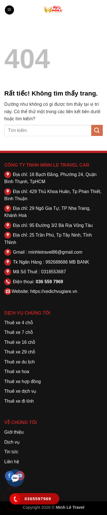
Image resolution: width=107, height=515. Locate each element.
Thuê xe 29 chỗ (19, 351)
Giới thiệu (14, 432)
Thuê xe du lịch (19, 361)
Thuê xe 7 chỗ (18, 332)
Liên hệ (11, 461)
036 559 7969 (49, 281)
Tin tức (11, 451)
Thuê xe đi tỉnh (19, 401)
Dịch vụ (12, 442)
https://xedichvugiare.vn (53, 291)
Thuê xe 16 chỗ (19, 342)
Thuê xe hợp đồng (22, 381)
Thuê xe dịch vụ (20, 391)
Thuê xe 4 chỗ (18, 322)
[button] (9, 10)
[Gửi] (97, 130)
